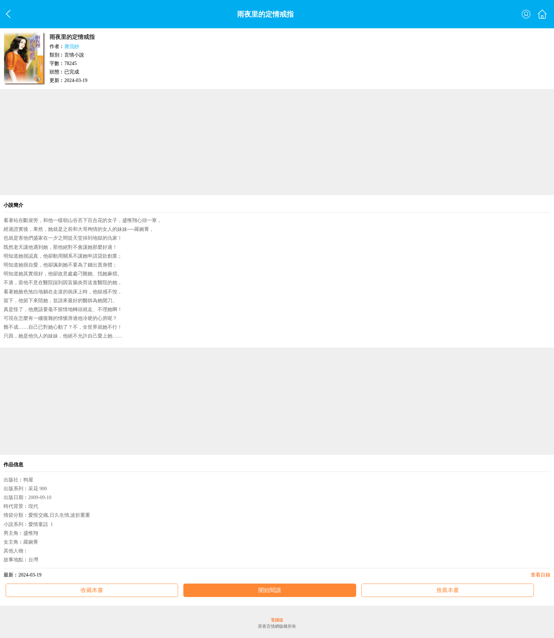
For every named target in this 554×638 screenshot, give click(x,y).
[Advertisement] (277, 142)
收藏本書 (92, 590)
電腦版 (277, 619)
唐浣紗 (71, 46)
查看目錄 (540, 575)
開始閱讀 (269, 590)
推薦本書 (447, 590)
